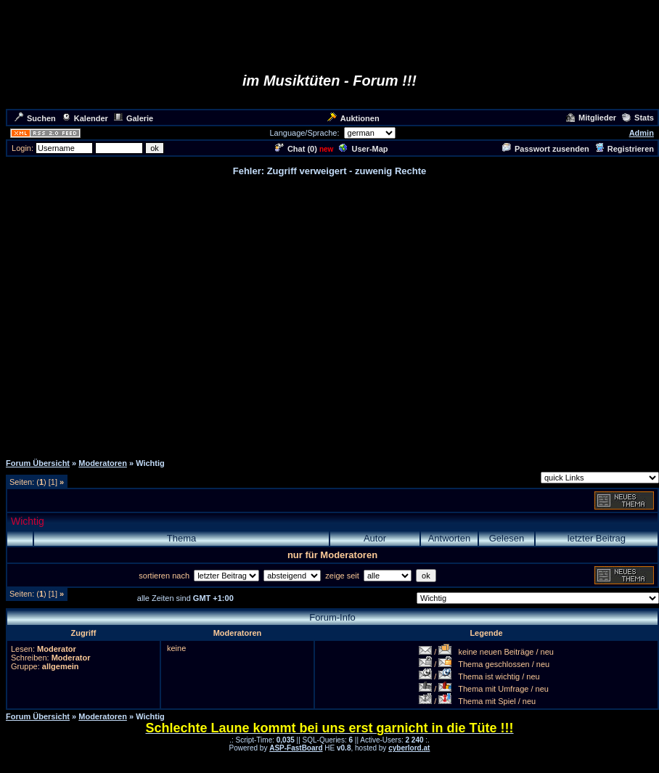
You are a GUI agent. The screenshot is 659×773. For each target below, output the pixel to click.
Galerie (133, 118)
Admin (641, 132)
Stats (638, 117)
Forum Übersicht (38, 463)
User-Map (363, 148)
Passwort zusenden (545, 148)
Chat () (296, 148)
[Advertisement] (327, 314)
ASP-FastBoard (295, 748)
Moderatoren (102, 463)
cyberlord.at (409, 748)
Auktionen (353, 118)
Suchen (35, 118)
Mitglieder (591, 117)
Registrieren (624, 148)
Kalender (85, 118)
